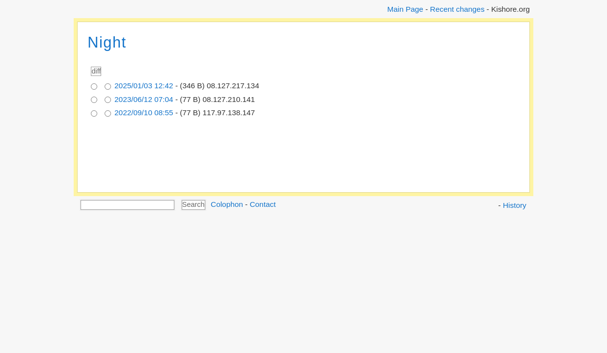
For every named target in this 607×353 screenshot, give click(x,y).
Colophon (227, 204)
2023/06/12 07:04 (143, 99)
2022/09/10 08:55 (143, 112)
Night (106, 42)
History (514, 205)
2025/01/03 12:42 (143, 85)
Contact (262, 204)
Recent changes (457, 9)
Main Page (405, 9)
